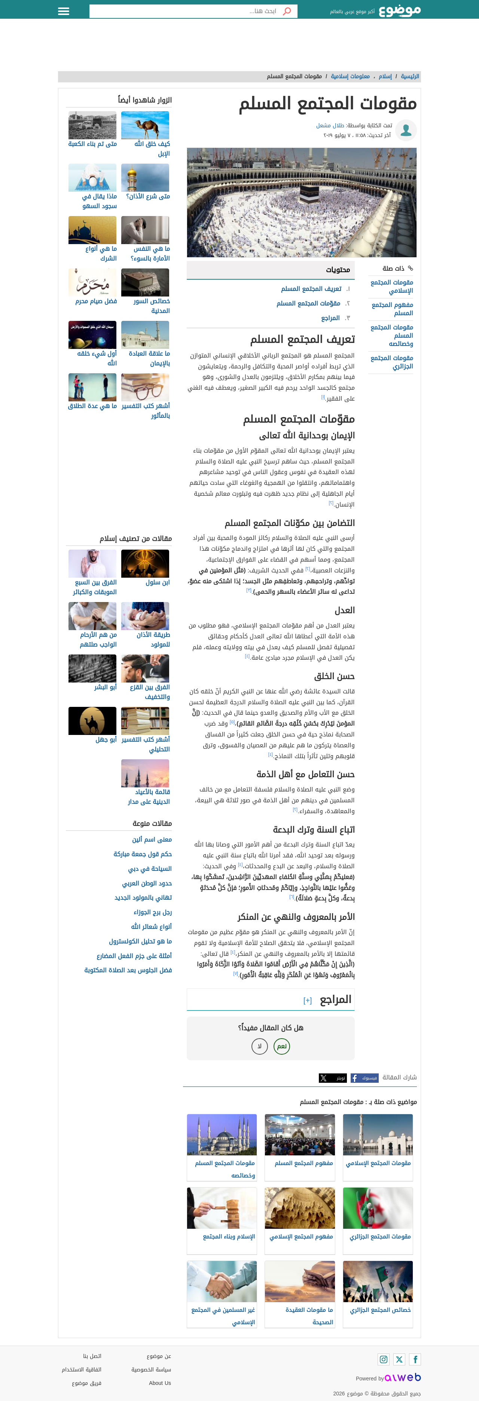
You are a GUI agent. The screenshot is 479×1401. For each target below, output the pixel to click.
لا (259, 1046)
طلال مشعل (330, 126)
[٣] (248, 590)
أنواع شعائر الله (151, 927)
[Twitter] (399, 1359)
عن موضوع (159, 1356)
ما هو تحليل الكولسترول (140, 941)
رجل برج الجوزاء (153, 912)
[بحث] (287, 11)
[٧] (235, 973)
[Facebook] (415, 1359)
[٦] (291, 897)
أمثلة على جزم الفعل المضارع (134, 956)
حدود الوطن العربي (147, 883)
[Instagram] (384, 1359)
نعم (282, 1046)
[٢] (331, 503)
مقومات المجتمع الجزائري (391, 362)
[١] (323, 397)
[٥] (232, 722)
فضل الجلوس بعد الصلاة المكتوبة (128, 970)
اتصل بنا (92, 1356)
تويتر (341, 1078)
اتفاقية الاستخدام (81, 1370)
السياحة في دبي (150, 869)
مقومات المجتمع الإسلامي (391, 287)
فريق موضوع (86, 1383)
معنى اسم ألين (152, 840)
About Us (160, 1383)
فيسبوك (369, 1078)
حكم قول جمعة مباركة (142, 854)
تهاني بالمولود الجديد (143, 898)
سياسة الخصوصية (151, 1370)
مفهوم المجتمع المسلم (392, 309)
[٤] (247, 656)
